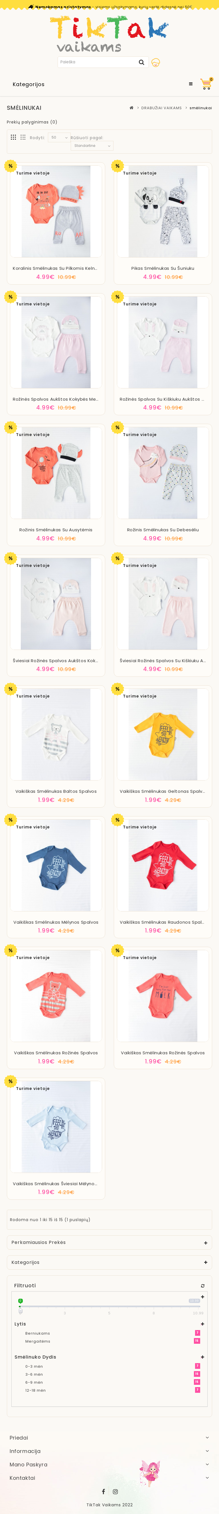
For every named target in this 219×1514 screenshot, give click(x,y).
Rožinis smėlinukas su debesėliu (163, 530)
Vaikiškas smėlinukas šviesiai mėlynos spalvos (64, 1184)
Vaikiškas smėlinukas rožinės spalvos (56, 1053)
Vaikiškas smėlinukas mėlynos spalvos (56, 922)
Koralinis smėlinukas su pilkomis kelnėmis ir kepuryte (72, 268)
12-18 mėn (35, 1390)
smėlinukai (201, 108)
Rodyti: (37, 138)
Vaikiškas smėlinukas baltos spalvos (56, 791)
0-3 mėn (34, 1366)
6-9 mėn (34, 1382)
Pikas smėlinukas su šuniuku (162, 268)
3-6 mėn (34, 1374)
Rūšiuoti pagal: (87, 138)
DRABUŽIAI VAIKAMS (161, 108)
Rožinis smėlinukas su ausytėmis (56, 530)
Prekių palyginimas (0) (32, 122)
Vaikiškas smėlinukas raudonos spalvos (165, 922)
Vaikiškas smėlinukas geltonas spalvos (164, 791)
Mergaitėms (37, 1341)
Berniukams (37, 1333)
